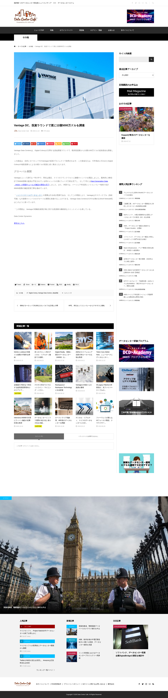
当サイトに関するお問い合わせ (93, 684)
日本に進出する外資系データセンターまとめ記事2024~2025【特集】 (139, 271)
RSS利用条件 (56, 684)
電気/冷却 (137, 220)
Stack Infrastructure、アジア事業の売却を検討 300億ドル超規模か (139, 249)
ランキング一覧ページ (44, 670)
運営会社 (111, 684)
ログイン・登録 (96, 30)
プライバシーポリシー (72, 684)
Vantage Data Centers (45, 293)
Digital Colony (33, 293)
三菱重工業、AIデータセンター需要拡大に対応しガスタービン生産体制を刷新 (139, 205)
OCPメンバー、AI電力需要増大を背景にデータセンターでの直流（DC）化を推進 (138, 216)
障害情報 (137, 198)
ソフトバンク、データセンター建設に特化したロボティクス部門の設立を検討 (139, 238)
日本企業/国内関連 (140, 209)
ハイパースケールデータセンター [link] (29, 195)
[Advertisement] (82, 16)
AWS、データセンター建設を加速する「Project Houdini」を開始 (137, 227)
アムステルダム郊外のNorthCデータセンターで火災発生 (138, 194)
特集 (51, 30)
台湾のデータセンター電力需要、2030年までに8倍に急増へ (138, 260)
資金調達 (55, 293)
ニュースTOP (39, 30)
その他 (26, 37)
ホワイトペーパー (66, 30)
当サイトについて (127, 30)
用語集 (81, 30)
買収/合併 (137, 253)
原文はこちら (19, 223)
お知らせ (111, 30)
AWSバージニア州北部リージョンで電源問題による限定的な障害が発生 (138, 296)
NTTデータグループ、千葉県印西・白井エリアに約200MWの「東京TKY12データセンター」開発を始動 (139, 283)
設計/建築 (137, 231)
